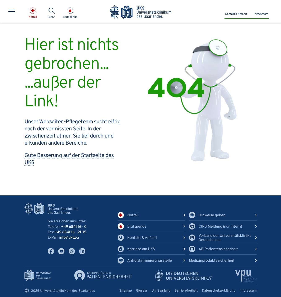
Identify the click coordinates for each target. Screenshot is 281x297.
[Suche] (51, 13)
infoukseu (69, 237)
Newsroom (261, 14)
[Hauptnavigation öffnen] (11, 11)
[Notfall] (32, 13)
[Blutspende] (70, 13)
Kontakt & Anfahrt (236, 14)
